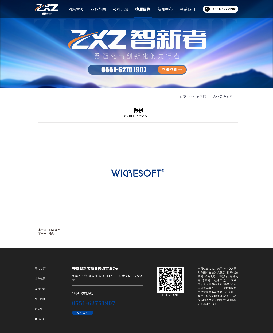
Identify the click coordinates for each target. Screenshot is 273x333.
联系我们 (187, 9)
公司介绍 (120, 9)
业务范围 (98, 9)
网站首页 (76, 9)
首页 (182, 96)
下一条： (46, 233)
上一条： (49, 229)
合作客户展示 (223, 96)
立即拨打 (82, 312)
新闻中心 (165, 9)
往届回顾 (143, 9)
